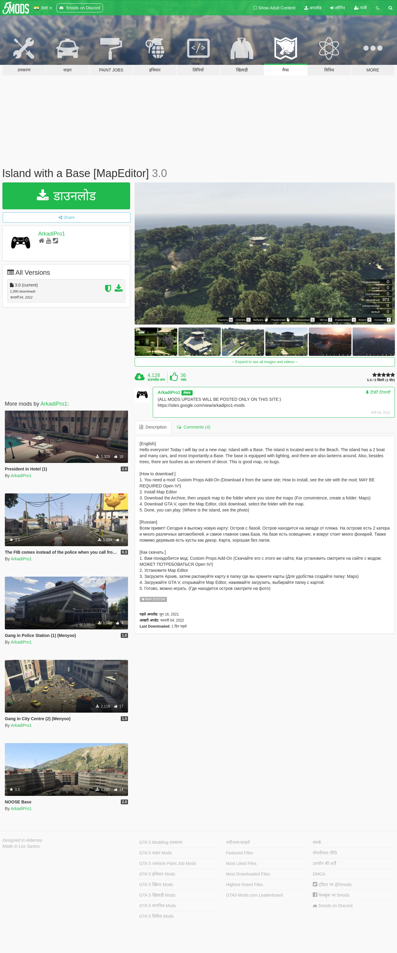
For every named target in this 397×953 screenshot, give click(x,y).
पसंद (183, 380)
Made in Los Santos (21, 846)
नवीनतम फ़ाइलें (238, 842)
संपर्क (317, 842)
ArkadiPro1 (51, 234)
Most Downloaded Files (248, 874)
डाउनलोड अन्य (156, 380)
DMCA (319, 874)
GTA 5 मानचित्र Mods (157, 905)
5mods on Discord (333, 905)
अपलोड (312, 7)
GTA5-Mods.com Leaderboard (254, 895)
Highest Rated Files (244, 884)
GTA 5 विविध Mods (156, 916)
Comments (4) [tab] (193, 427)
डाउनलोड (66, 196)
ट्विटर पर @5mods (332, 884)
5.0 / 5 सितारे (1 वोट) (381, 380)
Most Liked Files (241, 863)
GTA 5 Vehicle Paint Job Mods (167, 863)
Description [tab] (153, 427)
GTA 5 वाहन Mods (155, 852)
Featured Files (239, 852)
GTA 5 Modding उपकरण (160, 842)
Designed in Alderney (22, 840)
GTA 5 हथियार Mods (157, 874)
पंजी (360, 7)
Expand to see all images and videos (265, 362)
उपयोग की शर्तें (324, 863)
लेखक (186, 392)
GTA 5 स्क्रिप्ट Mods (156, 884)
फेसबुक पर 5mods (331, 895)
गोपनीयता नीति (325, 852)
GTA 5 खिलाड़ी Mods (157, 895)
